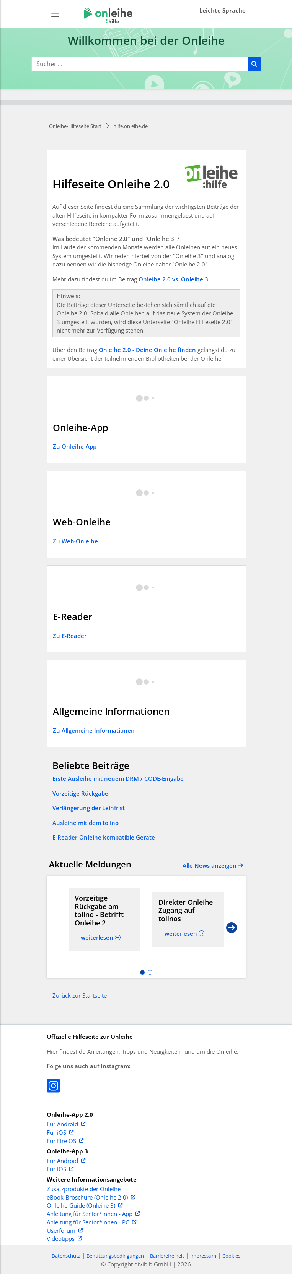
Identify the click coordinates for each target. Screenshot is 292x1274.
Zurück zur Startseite (79, 995)
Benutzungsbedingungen (115, 1255)
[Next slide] (231, 927)
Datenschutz (66, 1255)
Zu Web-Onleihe (75, 541)
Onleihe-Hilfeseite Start (75, 126)
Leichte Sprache (222, 10)
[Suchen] (254, 64)
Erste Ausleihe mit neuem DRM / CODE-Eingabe (118, 778)
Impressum (203, 1255)
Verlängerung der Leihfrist (88, 808)
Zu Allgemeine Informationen (94, 730)
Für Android (66, 1124)
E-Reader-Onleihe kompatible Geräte (103, 837)
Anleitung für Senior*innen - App (93, 1214)
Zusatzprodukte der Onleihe (84, 1189)
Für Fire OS (65, 1141)
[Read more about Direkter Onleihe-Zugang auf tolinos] (188, 910)
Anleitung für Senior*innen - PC (91, 1222)
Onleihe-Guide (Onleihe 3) (84, 1205)
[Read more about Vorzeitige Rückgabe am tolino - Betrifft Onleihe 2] (104, 910)
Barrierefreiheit (167, 1255)
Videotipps (64, 1239)
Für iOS (60, 1132)
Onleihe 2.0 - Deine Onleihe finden (147, 350)
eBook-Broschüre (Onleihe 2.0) (91, 1197)
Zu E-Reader (69, 635)
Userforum (65, 1231)
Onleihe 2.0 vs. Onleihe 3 (173, 279)
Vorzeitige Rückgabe (80, 793)
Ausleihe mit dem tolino (85, 823)
